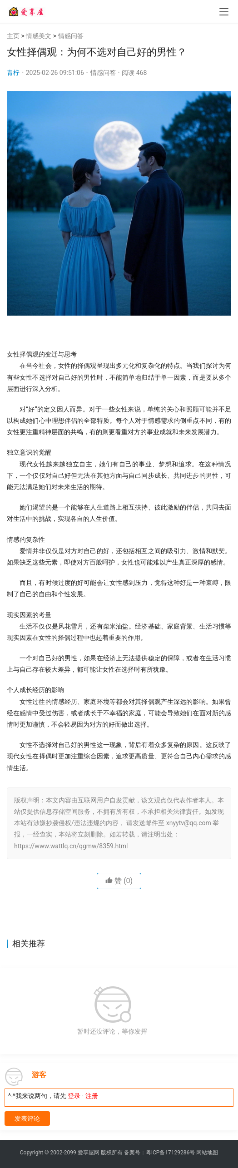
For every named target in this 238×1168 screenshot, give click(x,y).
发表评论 (27, 1118)
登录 (74, 1095)
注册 (91, 1095)
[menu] (223, 12)
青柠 (13, 72)
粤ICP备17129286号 (170, 1152)
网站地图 (207, 1152)
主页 (13, 36)
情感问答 (71, 36)
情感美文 (38, 36)
